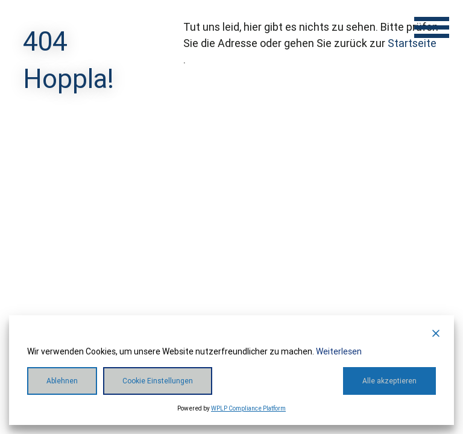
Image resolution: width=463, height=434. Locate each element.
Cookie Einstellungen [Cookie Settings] (157, 381)
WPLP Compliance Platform (248, 408)
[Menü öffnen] (431, 27)
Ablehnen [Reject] (62, 381)
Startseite (412, 43)
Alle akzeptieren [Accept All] (389, 381)
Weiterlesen (339, 351)
